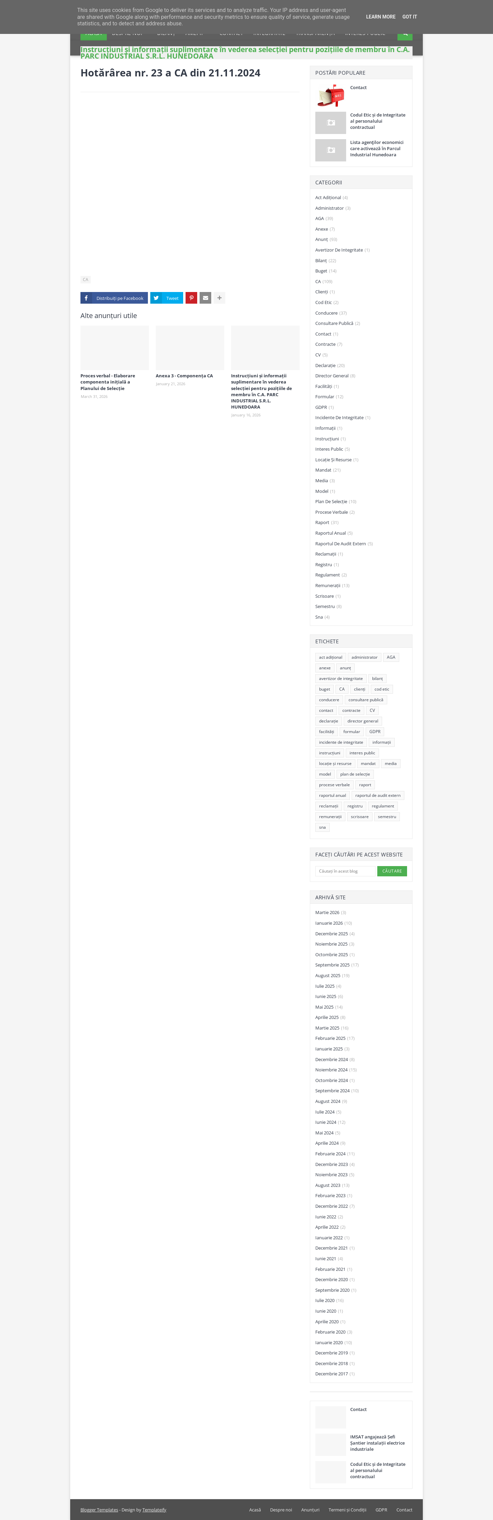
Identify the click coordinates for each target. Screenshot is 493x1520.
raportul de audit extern (344, 543)
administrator (333, 208)
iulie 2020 (329, 1300)
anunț (326, 239)
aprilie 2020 (330, 1321)
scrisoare (328, 596)
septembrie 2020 (335, 1290)
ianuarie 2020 (333, 1342)
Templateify (154, 1510)
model (325, 491)
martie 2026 (330, 912)
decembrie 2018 (335, 1363)
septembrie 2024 (337, 1090)
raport (327, 522)
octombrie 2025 (335, 954)
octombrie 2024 (335, 1080)
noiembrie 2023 (334, 1174)
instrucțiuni (330, 439)
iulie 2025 (328, 986)
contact (326, 334)
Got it (409, 17)
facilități (327, 386)
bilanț (325, 260)
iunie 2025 (329, 996)
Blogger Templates (99, 1510)
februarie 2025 (335, 1038)
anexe (325, 229)
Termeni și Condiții (347, 1510)
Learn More (380, 17)
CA (85, 279)
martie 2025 (332, 1028)
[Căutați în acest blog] (345, 871)
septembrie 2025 (337, 965)
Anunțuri (310, 1510)
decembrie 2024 (335, 1059)
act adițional (331, 197)
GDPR (324, 407)
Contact (358, 87)
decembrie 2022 (335, 1206)
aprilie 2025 (330, 1017)
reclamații (329, 554)
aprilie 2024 (330, 1143)
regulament (331, 575)
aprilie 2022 (330, 1227)
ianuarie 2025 (332, 1049)
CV (321, 355)
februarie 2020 (333, 1332)
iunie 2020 (329, 1311)
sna (322, 617)
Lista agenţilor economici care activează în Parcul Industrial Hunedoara (377, 148)
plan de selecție (335, 501)
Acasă (255, 1510)
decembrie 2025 (335, 934)
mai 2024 (327, 1133)
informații (328, 428)
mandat (328, 470)
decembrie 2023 (335, 1164)
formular (329, 396)
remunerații (332, 585)
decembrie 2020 (335, 1279)
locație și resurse (336, 460)
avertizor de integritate (342, 250)
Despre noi (281, 1510)
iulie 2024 (328, 1112)
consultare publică (337, 323)
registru (327, 564)
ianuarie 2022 (332, 1238)
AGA (324, 218)
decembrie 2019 (335, 1353)
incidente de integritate (342, 417)
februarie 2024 (335, 1154)
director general (335, 376)
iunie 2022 (329, 1217)
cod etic (327, 302)
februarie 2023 (333, 1195)
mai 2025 (329, 1007)
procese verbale (335, 512)
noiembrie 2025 (334, 944)
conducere (331, 313)
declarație (330, 365)
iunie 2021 (329, 1258)
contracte (328, 344)
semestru (328, 606)
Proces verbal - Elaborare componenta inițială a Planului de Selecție (107, 382)
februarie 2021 (333, 1269)
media (325, 480)
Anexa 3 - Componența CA (184, 376)
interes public (332, 449)
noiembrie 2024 (336, 1070)
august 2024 (331, 1101)
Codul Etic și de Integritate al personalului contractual (377, 121)
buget (326, 271)
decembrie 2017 (335, 1374)
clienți (325, 292)
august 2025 (332, 975)
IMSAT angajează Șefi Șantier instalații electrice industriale (377, 1443)
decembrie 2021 (335, 1248)
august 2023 (332, 1185)
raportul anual (334, 533)
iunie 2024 (330, 1122)
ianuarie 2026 (333, 923)
